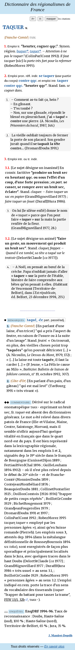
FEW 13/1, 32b (14, 600)
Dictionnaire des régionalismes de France (37, 7)
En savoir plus (54, 646)
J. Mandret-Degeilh (60, 635)
